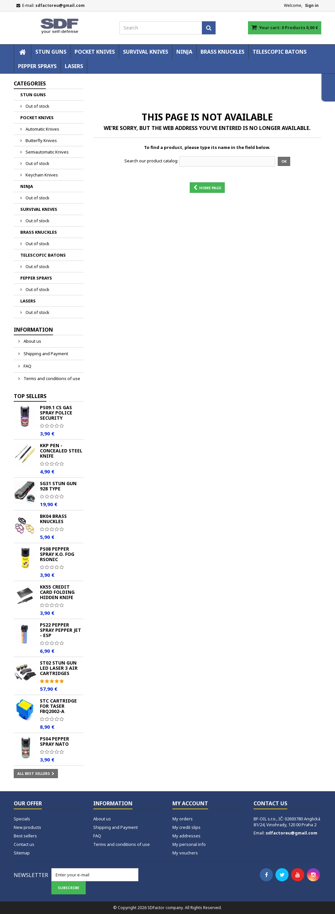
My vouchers (185, 853)
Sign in (312, 5)
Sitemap (22, 853)
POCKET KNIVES (95, 51)
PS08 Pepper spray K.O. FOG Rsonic (57, 554)
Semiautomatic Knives (47, 152)
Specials (22, 819)
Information (33, 329)
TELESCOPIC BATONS (280, 51)
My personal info (189, 844)
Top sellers (30, 396)
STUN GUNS (50, 51)
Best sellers (25, 836)
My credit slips (186, 827)
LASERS (74, 66)
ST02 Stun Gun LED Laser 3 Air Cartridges (59, 668)
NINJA (184, 51)
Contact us (24, 844)
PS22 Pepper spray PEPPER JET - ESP (60, 630)
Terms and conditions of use (51, 378)
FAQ (27, 366)
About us (32, 341)
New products (27, 827)
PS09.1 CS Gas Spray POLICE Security (56, 412)
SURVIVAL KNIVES (145, 51)
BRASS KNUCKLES (222, 51)
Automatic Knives (42, 129)
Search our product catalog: (151, 161)
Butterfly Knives (41, 140)
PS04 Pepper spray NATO (54, 741)
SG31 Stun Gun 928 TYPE (58, 486)
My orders (182, 819)
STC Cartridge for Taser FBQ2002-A (58, 706)
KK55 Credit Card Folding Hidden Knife (57, 592)
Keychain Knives (41, 175)
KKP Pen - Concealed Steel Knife (61, 450)
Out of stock (37, 106)
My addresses (186, 836)
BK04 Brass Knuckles (53, 518)
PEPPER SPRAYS (37, 66)
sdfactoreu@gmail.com (291, 833)
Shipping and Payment (45, 353)
